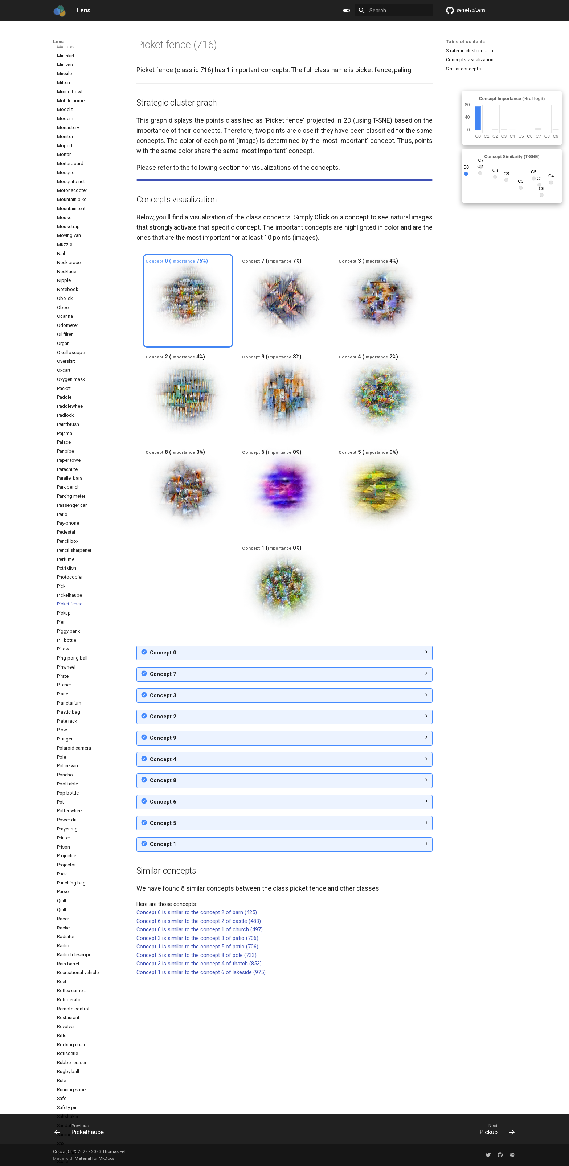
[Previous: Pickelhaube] (81, 1131)
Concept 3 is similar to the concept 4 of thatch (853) (199, 1092)
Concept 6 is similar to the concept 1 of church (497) (199, 1058)
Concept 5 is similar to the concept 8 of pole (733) (196, 1084)
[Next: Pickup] (495, 1131)
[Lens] (59, 10)
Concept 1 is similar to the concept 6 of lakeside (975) (201, 1101)
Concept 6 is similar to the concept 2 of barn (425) (196, 1041)
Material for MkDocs (94, 1158)
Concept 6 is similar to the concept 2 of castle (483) (198, 1050)
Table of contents (465, 41)
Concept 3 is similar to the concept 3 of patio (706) (197, 1067)
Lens (58, 41)
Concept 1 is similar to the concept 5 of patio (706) (197, 1075)
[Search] (394, 10)
